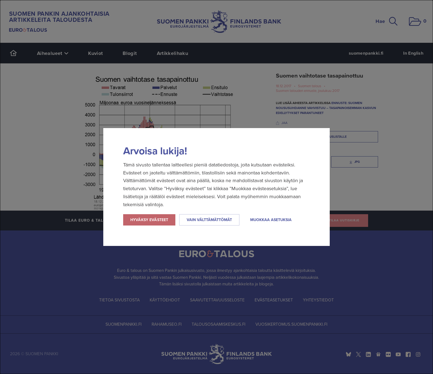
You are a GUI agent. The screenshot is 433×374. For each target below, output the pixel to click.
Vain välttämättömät (209, 219)
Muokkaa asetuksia (271, 219)
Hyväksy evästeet (149, 219)
